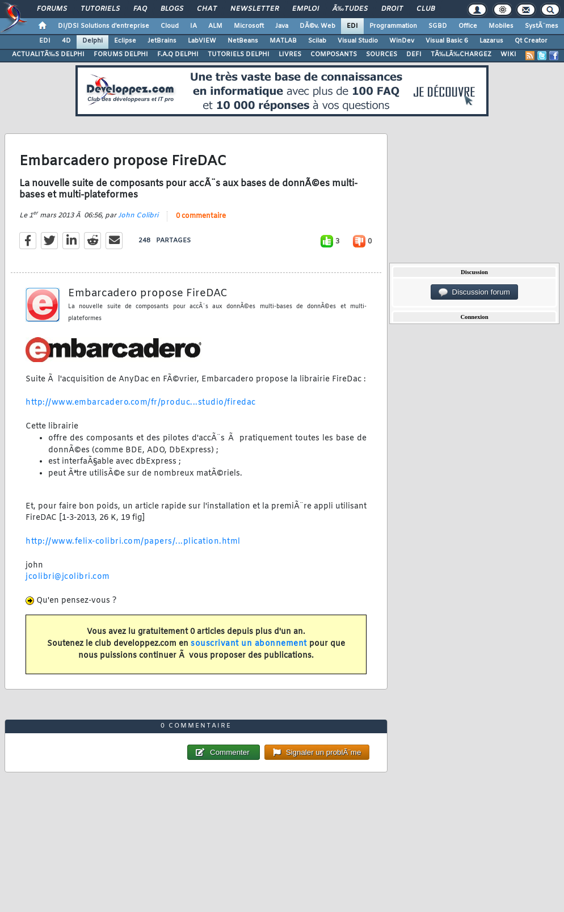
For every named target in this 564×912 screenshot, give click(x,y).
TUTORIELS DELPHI (239, 54)
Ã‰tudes (350, 9)
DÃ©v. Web (317, 26)
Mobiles (501, 26)
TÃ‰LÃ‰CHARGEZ (461, 54)
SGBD (437, 26)
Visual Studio (358, 41)
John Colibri (138, 215)
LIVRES (290, 54)
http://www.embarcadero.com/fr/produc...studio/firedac (141, 402)
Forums (52, 9)
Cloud (170, 26)
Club (425, 9)
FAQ (140, 9)
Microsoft (249, 26)
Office (467, 26)
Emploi (305, 9)
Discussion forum (474, 292)
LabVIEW (202, 41)
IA (193, 26)
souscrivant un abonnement (249, 643)
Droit (392, 9)
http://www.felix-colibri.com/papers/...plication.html (133, 541)
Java (281, 26)
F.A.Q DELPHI (178, 54)
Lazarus (491, 41)
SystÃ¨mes (541, 26)
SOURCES (381, 54)
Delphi (92, 41)
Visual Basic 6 (447, 41)
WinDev (401, 41)
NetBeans (243, 41)
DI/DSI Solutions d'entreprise (103, 26)
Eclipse (125, 41)
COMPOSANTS (333, 54)
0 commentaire (201, 216)
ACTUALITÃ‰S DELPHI (48, 54)
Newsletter (254, 9)
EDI (352, 26)
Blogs (171, 9)
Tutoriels (100, 9)
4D (66, 41)
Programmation (393, 26)
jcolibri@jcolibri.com (68, 576)
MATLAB (283, 41)
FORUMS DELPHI (121, 54)
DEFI (414, 54)
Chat (207, 9)
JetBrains (162, 41)
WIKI (508, 54)
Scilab (317, 41)
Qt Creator (531, 41)
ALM (215, 26)
